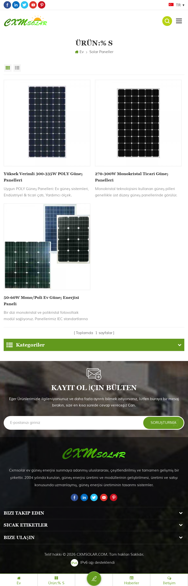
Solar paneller (101, 52)
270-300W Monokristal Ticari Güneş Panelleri (131, 176)
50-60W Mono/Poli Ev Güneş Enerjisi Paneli (41, 300)
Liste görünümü (17, 68)
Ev (79, 52)
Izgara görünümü (8, 68)
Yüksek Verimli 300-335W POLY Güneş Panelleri (43, 176)
